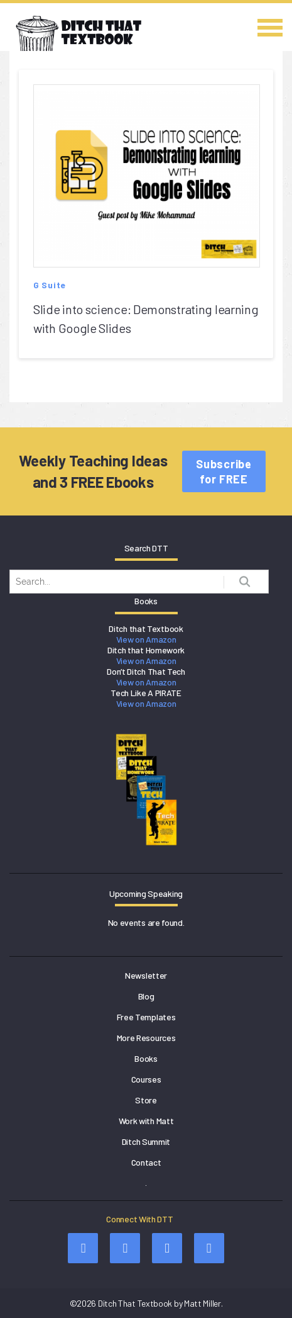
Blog (146, 996)
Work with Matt (146, 1120)
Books (146, 1058)
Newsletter (146, 975)
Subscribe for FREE (223, 471)
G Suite (49, 284)
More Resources (146, 1037)
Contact (146, 1162)
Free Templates (146, 1016)
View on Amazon (146, 639)
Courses (146, 1079)
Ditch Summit (146, 1141)
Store (146, 1100)
